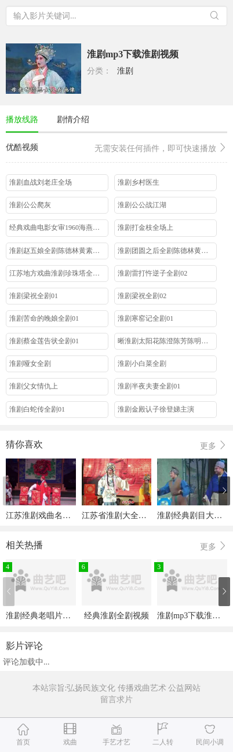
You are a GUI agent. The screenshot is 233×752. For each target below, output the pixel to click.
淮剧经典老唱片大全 (42, 615)
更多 (214, 445)
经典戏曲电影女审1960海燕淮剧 (58, 227)
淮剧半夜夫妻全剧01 (149, 386)
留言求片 (116, 699)
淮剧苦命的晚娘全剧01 (44, 318)
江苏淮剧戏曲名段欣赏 (46, 515)
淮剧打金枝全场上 (145, 227)
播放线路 (22, 119)
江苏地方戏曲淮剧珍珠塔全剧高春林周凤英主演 (58, 273)
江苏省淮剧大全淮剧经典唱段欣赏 (142, 515)
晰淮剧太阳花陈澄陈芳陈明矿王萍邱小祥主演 (167, 341)
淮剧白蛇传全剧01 (37, 409)
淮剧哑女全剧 (30, 364)
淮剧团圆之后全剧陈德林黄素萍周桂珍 (167, 251)
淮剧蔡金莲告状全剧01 (44, 341)
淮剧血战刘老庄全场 (40, 182)
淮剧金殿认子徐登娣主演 (156, 409)
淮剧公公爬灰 (30, 205)
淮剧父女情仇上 (33, 386)
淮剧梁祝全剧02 (142, 296)
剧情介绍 (73, 119)
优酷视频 (116, 148)
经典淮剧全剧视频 (116, 615)
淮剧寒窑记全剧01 (145, 318)
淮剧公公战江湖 (142, 205)
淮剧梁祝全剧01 (33, 296)
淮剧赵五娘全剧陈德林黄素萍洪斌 (58, 251)
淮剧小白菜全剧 (142, 364)
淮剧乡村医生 (138, 182)
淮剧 (125, 71)
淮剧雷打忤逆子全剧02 (152, 273)
